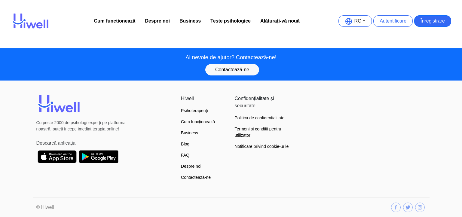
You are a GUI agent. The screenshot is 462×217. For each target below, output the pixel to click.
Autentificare (393, 20)
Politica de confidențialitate (260, 117)
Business (190, 20)
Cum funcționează (114, 20)
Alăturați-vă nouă (280, 20)
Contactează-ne (232, 69)
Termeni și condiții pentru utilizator (258, 132)
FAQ (185, 155)
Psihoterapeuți (194, 110)
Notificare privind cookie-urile (262, 146)
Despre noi (157, 20)
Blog (185, 144)
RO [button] (353, 21)
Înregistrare (433, 20)
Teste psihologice (230, 20)
